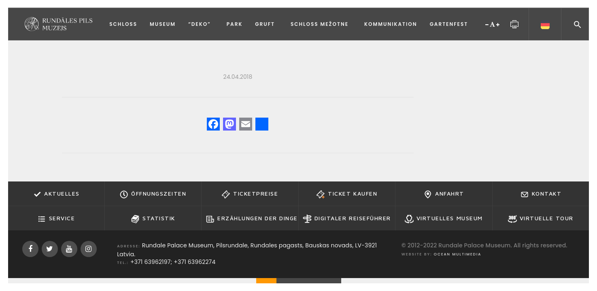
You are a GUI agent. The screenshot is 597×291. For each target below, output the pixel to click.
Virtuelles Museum (444, 219)
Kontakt (541, 194)
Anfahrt (443, 194)
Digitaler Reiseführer (347, 219)
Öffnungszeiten (152, 194)
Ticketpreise (249, 194)
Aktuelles (56, 194)
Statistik (153, 219)
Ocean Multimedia (457, 254)
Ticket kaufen (346, 194)
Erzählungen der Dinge (252, 219)
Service (56, 219)
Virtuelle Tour (541, 219)
